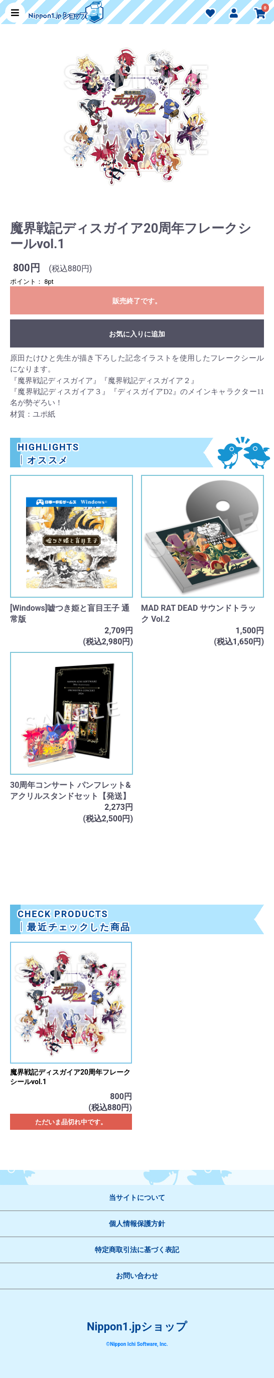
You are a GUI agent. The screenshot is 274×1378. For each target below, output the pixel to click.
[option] (137, 121)
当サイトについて (137, 1197)
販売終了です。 (137, 301)
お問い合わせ (137, 1276)
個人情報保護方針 (137, 1224)
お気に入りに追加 (137, 334)
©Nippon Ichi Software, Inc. (137, 1344)
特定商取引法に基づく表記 (137, 1250)
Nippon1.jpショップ (137, 1326)
